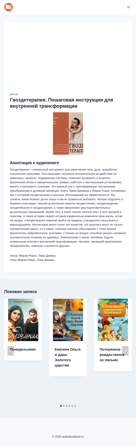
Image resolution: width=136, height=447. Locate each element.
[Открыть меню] (128, 7)
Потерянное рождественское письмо (112, 354)
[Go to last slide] (10, 351)
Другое (14, 94)
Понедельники (23, 349)
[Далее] (125, 351)
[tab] (61, 406)
